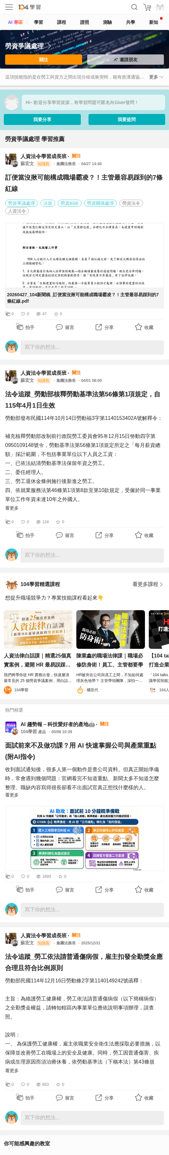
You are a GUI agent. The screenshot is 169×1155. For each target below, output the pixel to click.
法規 (47, 203)
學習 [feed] (38, 22)
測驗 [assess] (107, 22)
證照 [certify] (84, 22)
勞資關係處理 (100, 203)
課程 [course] (61, 22)
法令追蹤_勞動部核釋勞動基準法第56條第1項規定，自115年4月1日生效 (83, 400)
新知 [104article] (156, 21)
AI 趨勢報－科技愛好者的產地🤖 (58, 724)
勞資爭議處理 (21, 203)
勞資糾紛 (70, 203)
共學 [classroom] (130, 22)
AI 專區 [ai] (15, 22)
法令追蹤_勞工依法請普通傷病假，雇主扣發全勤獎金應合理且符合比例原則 (84, 962)
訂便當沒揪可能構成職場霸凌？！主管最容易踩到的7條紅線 (84, 183)
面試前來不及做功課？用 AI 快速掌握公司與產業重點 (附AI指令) (80, 751)
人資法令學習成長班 (44, 156)
